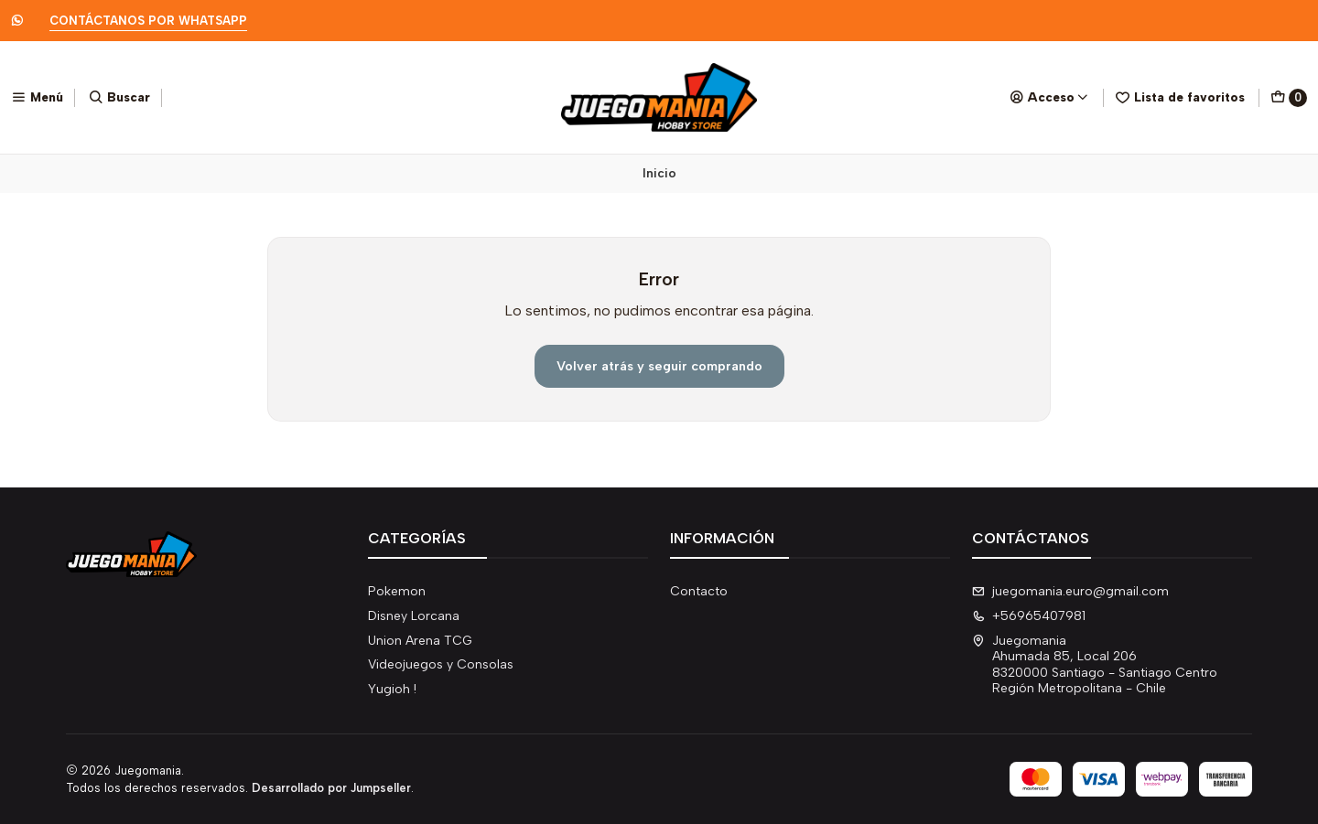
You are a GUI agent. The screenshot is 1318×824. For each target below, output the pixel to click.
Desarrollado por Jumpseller (331, 788)
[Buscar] (119, 97)
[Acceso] (1049, 97)
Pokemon (397, 591)
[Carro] (1288, 98)
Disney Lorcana (413, 616)
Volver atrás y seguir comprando (659, 366)
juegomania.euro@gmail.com (1070, 591)
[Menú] (37, 97)
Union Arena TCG (420, 640)
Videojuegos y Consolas (440, 664)
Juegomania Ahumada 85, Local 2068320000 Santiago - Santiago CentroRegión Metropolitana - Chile (1094, 665)
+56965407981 (1029, 616)
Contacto (699, 591)
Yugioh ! (392, 689)
